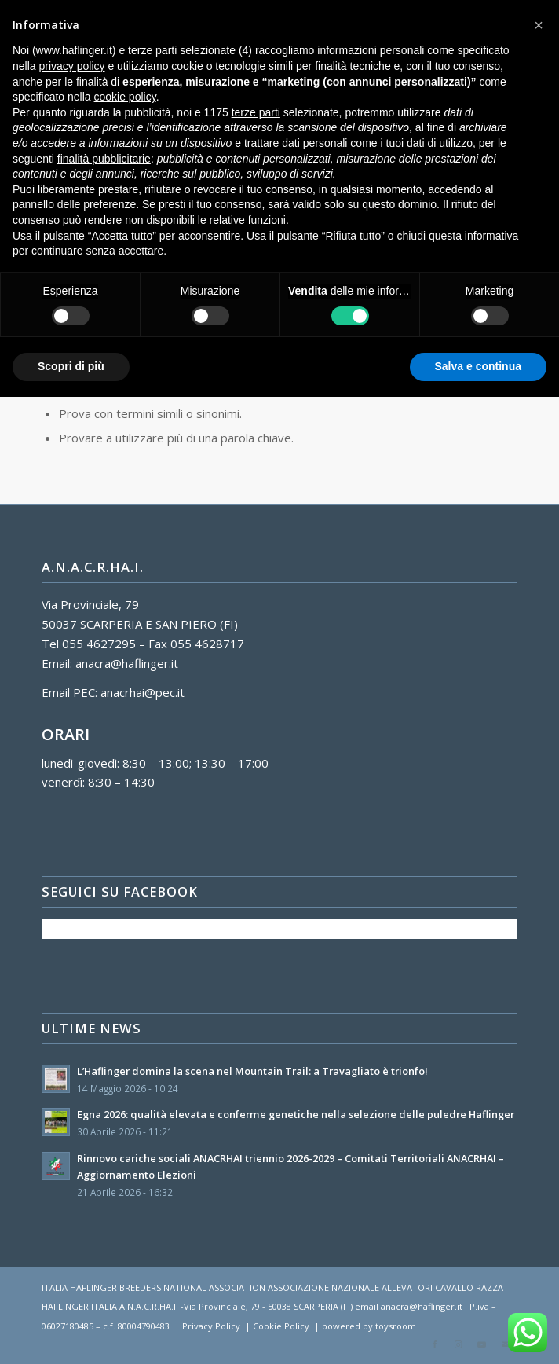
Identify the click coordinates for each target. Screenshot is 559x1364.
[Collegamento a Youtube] (482, 1344)
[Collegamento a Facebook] (435, 1344)
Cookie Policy (281, 1326)
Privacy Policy (211, 1326)
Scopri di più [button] (71, 366)
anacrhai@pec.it (142, 692)
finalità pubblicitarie (104, 158)
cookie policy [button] (125, 96)
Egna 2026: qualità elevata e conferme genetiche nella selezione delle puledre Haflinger (295, 1114)
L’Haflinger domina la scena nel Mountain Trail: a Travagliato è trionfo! (252, 1071)
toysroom (395, 1326)
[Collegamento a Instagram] (458, 1344)
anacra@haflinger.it (126, 663)
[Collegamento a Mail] (505, 1344)
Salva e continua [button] (478, 366)
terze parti (256, 112)
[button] (538, 25)
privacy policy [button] (71, 66)
